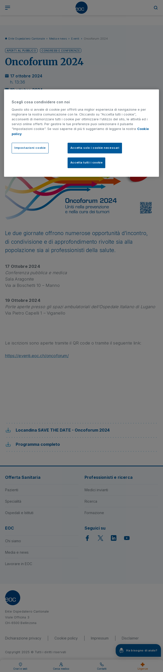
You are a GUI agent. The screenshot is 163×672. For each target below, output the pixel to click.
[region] (81, 133)
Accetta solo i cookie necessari (94, 148)
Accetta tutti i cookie (86, 162)
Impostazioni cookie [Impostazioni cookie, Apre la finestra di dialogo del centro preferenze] (30, 148)
